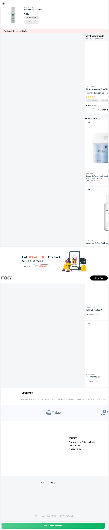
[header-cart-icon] (97, 3)
